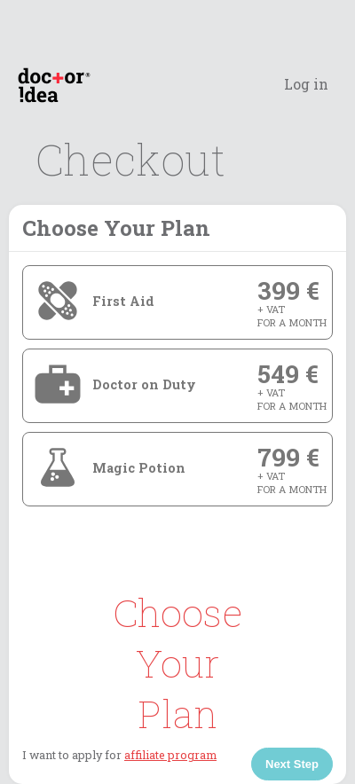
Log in (306, 83)
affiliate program (170, 755)
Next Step (292, 764)
